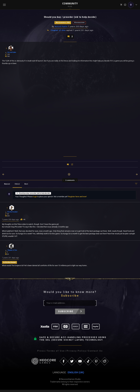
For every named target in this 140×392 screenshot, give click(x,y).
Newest (7, 186)
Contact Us (95, 353)
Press (41, 353)
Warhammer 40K (60, 23)
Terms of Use (56, 353)
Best (26, 186)
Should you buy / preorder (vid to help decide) (33, 195)
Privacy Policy (76, 353)
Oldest (17, 186)
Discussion (83, 23)
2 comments (70, 182)
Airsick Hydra (61, 28)
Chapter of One (58, 32)
